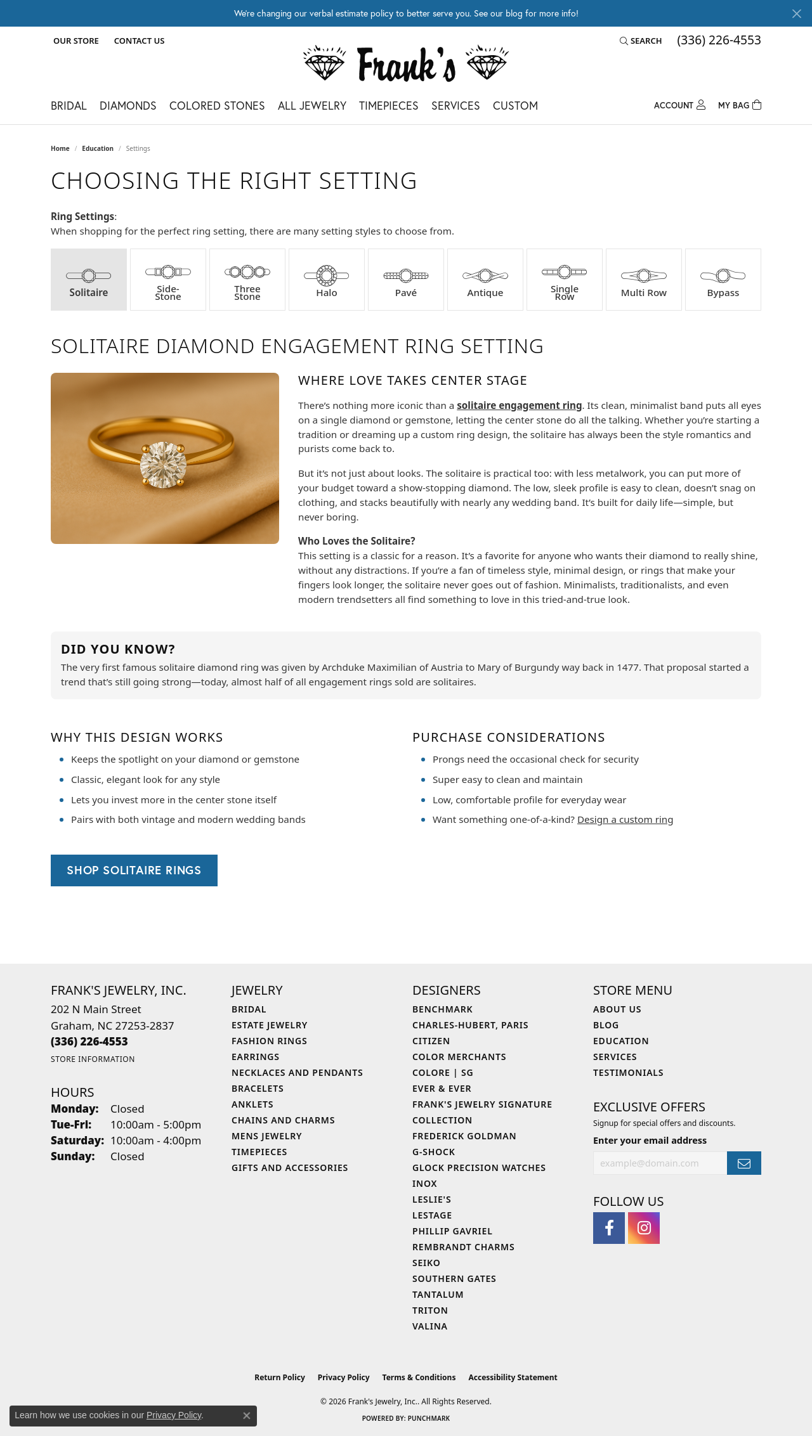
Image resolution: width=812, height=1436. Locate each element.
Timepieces (389, 105)
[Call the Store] (89, 1041)
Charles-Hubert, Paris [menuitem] (470, 1025)
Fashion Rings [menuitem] (269, 1041)
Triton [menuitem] (430, 1310)
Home (60, 148)
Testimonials (628, 1072)
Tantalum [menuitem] (438, 1294)
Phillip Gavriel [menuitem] (452, 1231)
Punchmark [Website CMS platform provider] (429, 1418)
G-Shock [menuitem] (433, 1152)
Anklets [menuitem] (252, 1104)
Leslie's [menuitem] (431, 1199)
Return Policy (279, 1377)
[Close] (796, 14)
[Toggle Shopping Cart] (739, 103)
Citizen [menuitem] (431, 1041)
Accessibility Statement (512, 1377)
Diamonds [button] (128, 105)
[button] (75, 40)
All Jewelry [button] (312, 105)
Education (98, 148)
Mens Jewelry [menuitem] (267, 1136)
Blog (606, 1025)
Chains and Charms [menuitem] (283, 1120)
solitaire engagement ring (519, 405)
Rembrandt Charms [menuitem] (463, 1247)
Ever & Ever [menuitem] (441, 1088)
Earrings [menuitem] (256, 1057)
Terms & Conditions (419, 1377)
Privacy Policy (344, 1377)
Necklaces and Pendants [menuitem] (297, 1072)
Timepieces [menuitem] (259, 1152)
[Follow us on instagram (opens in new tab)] (644, 1228)
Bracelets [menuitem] (258, 1088)
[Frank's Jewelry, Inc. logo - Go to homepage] (406, 65)
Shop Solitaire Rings (134, 869)
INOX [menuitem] (424, 1183)
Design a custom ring (625, 819)
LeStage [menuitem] (432, 1215)
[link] (138, 40)
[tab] (89, 280)
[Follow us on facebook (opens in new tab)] (609, 1228)
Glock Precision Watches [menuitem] (479, 1167)
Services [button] (455, 105)
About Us (617, 1009)
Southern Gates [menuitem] (454, 1278)
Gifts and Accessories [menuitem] (290, 1167)
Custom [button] (515, 105)
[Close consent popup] (247, 1416)
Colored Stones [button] (217, 105)
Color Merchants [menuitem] (459, 1057)
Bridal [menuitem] (249, 1009)
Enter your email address (650, 1140)
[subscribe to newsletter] (744, 1163)
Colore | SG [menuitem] (443, 1072)
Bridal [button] (69, 105)
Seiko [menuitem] (426, 1263)
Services (615, 1057)
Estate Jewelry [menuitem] (270, 1025)
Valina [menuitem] (430, 1326)
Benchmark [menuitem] (442, 1009)
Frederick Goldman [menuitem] (464, 1136)
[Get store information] (93, 1059)
